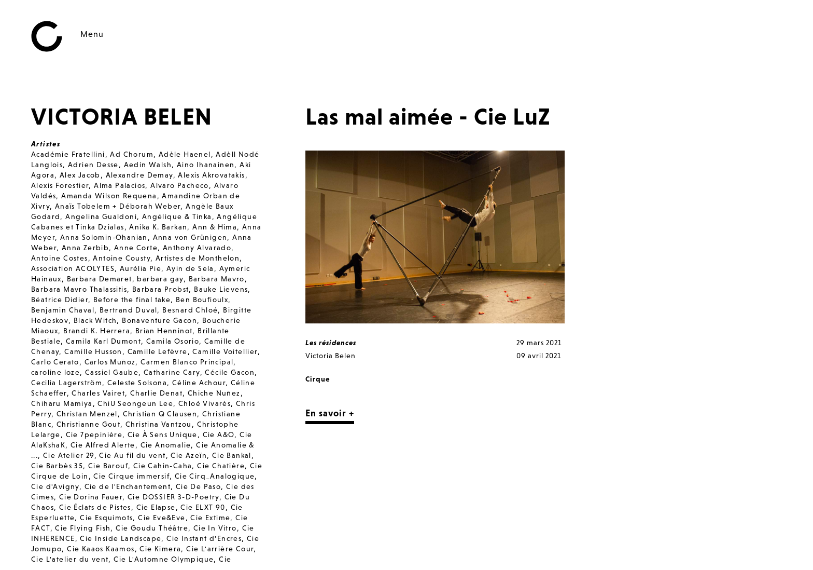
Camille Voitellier (224, 351)
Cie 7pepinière (94, 434)
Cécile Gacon (230, 372)
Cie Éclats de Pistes (95, 507)
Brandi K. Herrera (96, 331)
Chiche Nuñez (214, 393)
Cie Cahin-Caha (162, 466)
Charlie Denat (156, 393)
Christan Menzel (87, 414)
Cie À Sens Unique (163, 434)
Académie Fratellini (68, 154)
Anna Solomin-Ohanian (104, 237)
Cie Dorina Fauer (90, 497)
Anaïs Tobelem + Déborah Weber (118, 206)
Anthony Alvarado (197, 247)
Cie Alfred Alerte (103, 445)
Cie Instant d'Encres (204, 538)
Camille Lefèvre (158, 351)
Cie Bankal (231, 455)
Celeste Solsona (137, 382)
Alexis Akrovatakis (211, 175)
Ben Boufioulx (202, 299)
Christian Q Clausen (160, 414)
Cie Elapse (156, 507)
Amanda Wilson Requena (109, 196)
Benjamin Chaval (62, 310)
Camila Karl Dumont (103, 341)
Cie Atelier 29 (68, 455)
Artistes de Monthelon (198, 258)
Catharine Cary (172, 372)
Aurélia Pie (140, 268)
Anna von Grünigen (190, 237)
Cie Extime (210, 517)
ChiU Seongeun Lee (135, 403)
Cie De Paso (198, 486)
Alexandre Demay (139, 175)
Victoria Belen (330, 355)
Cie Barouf (108, 466)
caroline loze (55, 372)
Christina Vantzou (158, 424)
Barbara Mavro (217, 279)
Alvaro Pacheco (179, 185)
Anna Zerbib (85, 247)
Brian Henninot (164, 331)
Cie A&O (219, 434)
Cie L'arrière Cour (220, 549)
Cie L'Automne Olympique (164, 559)
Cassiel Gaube (111, 372)
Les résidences (330, 342)
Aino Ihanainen (206, 164)
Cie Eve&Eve (161, 517)
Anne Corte (136, 247)
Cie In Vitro (215, 528)
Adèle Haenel (185, 154)
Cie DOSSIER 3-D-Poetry (173, 497)
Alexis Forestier (60, 185)
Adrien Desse (93, 164)
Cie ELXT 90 (202, 507)
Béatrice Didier (59, 299)
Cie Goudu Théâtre (152, 528)
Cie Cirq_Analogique (215, 476)
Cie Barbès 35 (57, 466)
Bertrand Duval (129, 310)
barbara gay (160, 279)
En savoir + (329, 413)
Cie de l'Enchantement (128, 486)
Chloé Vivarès (204, 403)
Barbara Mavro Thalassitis (79, 289)
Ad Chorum (131, 154)
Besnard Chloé (190, 310)
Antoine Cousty (121, 258)
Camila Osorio (172, 341)
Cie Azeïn (189, 455)
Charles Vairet (98, 393)
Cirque (317, 379)
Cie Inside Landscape (120, 538)
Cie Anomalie (166, 445)
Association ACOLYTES (73, 268)
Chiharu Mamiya (62, 403)
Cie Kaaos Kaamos (100, 549)
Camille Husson (93, 351)
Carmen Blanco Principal (187, 362)
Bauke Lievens (221, 289)
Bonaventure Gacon (159, 320)
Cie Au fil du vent (132, 455)
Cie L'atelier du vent (69, 559)
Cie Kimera (160, 549)
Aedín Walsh (148, 164)
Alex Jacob (80, 175)
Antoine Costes (59, 258)
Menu (92, 33)
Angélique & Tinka (177, 216)
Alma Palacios (119, 185)
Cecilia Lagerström (66, 382)
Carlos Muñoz (110, 362)
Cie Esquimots (106, 517)
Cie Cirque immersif (131, 476)
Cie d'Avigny (55, 486)
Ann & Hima (214, 227)
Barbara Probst (160, 289)
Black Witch (95, 320)
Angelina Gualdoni (101, 216)
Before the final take (132, 299)
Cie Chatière (221, 466)
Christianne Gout (88, 424)
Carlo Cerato (55, 362)
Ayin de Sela (190, 268)
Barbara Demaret (99, 279)
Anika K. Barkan (158, 227)
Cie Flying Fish (82, 528)
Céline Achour (199, 382)
